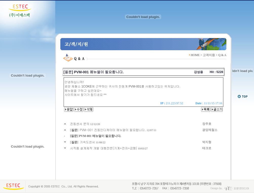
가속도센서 (87, 142)
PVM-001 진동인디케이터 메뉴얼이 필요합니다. (113, 130)
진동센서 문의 (79, 123)
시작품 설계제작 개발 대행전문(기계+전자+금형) (103, 148)
